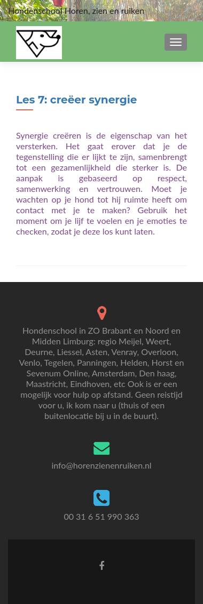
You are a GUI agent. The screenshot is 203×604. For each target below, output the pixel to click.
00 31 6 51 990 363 (101, 516)
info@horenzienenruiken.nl (101, 465)
